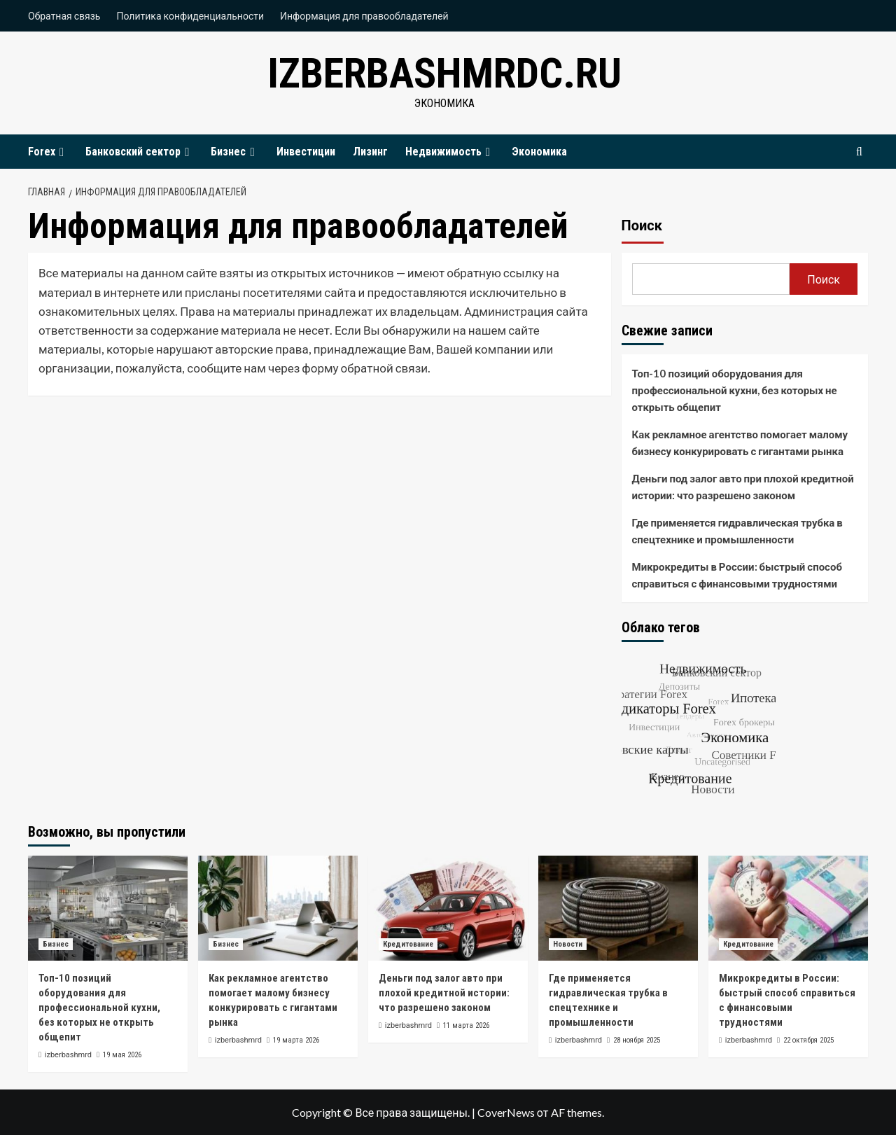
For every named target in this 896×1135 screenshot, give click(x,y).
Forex (48, 151)
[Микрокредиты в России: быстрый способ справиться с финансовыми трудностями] (788, 908)
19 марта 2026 (296, 1040)
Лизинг (370, 151)
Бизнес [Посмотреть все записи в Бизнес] (56, 944)
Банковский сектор (139, 151)
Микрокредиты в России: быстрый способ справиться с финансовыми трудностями (737, 575)
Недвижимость (449, 151)
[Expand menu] (61, 152)
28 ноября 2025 (636, 1040)
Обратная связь (64, 16)
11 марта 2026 (466, 1025)
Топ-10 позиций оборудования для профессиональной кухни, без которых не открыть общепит (734, 390)
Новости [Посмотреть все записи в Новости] (567, 944)
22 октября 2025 (808, 1040)
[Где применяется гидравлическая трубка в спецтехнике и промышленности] (618, 908)
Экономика (539, 151)
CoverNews (506, 1112)
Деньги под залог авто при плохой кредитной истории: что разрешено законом (743, 486)
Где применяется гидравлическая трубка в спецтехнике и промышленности (737, 530)
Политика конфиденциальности (190, 16)
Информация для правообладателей (364, 16)
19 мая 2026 (122, 1054)
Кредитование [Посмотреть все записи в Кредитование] (408, 944)
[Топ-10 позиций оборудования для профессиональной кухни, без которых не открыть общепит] (108, 908)
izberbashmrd (68, 1054)
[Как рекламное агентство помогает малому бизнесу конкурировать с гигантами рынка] (278, 908)
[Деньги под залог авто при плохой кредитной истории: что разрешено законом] (448, 908)
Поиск (642, 225)
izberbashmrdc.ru (444, 73)
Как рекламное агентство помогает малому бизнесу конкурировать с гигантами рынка (740, 442)
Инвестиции (305, 151)
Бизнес (234, 151)
